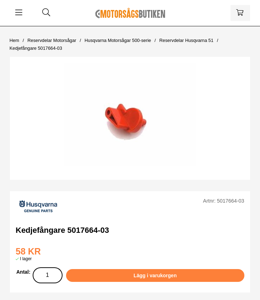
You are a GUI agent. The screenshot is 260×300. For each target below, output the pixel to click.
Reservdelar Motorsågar (51, 40)
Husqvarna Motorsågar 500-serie (118, 40)
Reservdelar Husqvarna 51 (186, 40)
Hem (14, 40)
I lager (26, 258)
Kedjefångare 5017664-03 (36, 48)
